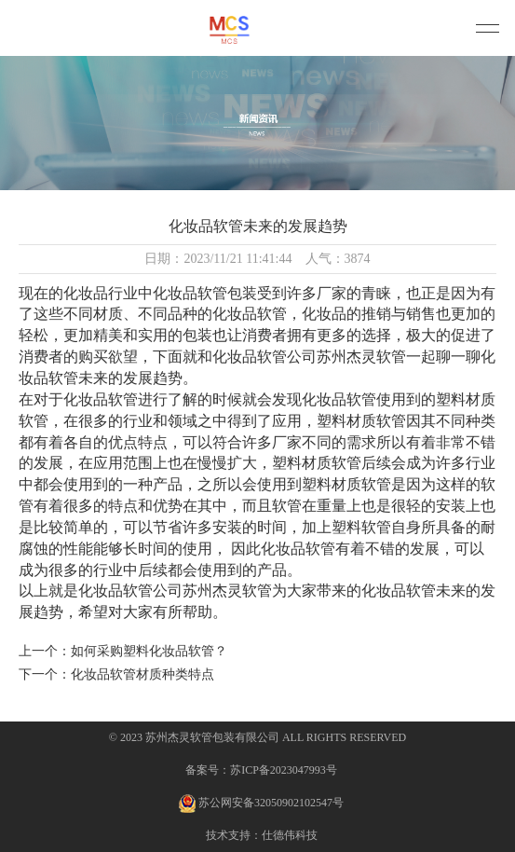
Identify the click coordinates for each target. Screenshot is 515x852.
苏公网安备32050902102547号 (261, 803)
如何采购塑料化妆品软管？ (149, 651)
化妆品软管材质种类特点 (142, 674)
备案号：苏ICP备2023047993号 (261, 769)
